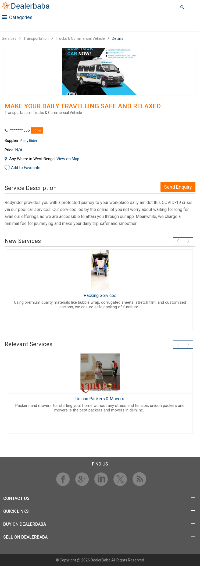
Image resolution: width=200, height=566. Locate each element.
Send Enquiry (178, 187)
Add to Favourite (25, 167)
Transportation (36, 38)
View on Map (67, 158)
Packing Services (100, 295)
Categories (17, 17)
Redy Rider (28, 140)
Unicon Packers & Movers (100, 398)
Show (37, 130)
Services (9, 38)
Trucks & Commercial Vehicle (80, 38)
